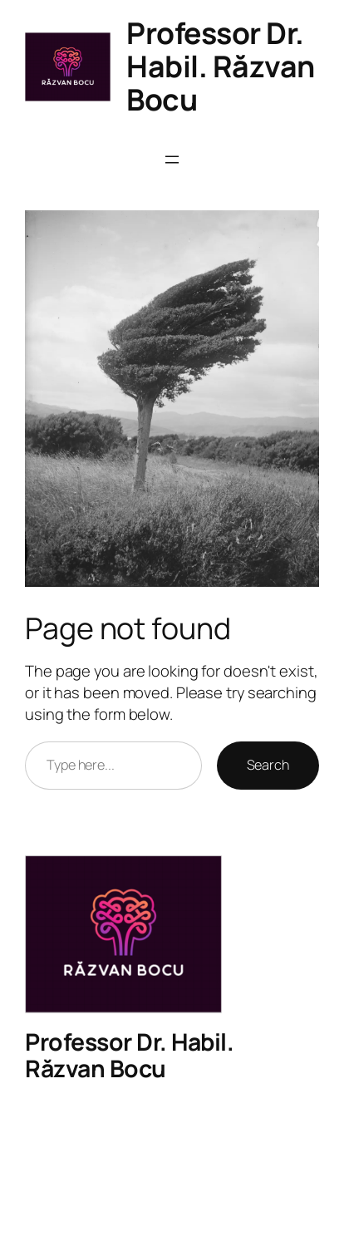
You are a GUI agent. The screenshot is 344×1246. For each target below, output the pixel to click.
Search (268, 765)
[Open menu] (172, 160)
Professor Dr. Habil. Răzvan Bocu (220, 66)
